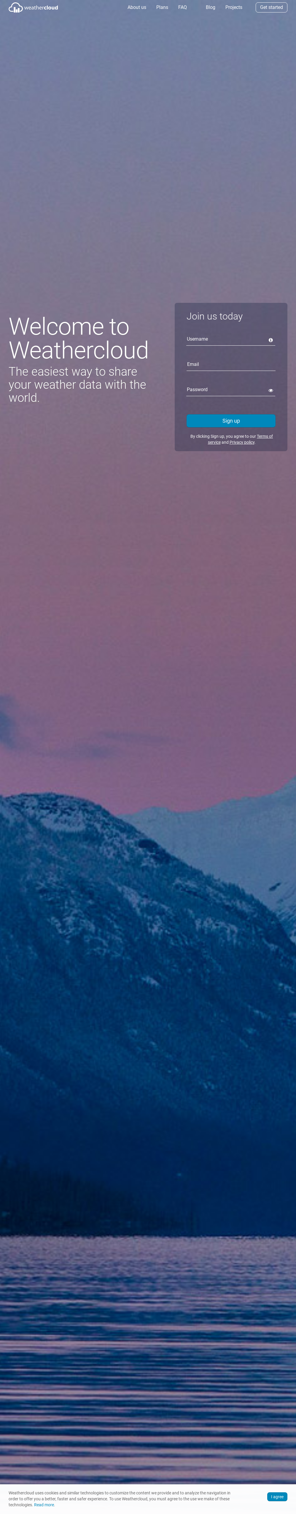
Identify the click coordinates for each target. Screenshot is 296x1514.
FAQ (182, 7)
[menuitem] (136, 7)
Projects (233, 7)
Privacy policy (242, 442)
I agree (277, 1496)
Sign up (231, 421)
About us (136, 7)
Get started (271, 7)
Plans (161, 7)
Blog (210, 7)
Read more (44, 1504)
